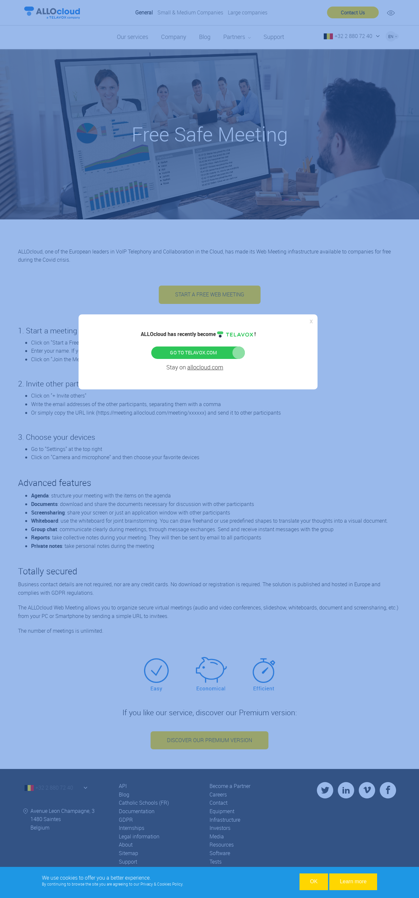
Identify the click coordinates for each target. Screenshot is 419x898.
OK (314, 881)
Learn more (353, 881)
